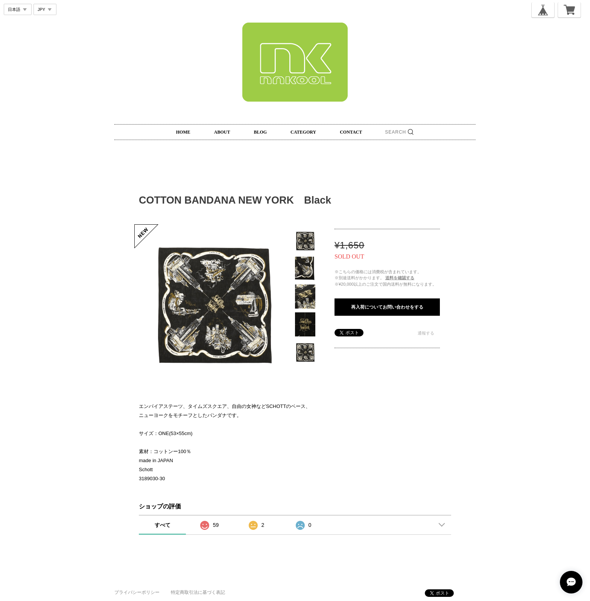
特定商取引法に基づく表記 (198, 592)
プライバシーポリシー (137, 592)
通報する (426, 333)
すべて (162, 525)
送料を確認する (399, 277)
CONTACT (351, 132)
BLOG (260, 132)
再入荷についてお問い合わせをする (387, 307)
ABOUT (222, 132)
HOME (183, 132)
